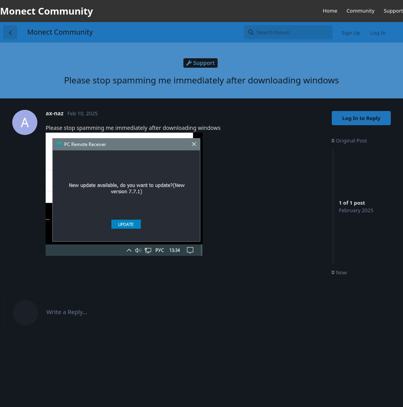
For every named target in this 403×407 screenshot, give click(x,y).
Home (330, 10)
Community (360, 10)
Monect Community (60, 32)
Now (339, 272)
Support (393, 10)
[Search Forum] (288, 32)
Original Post (349, 140)
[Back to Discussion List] (10, 32)
